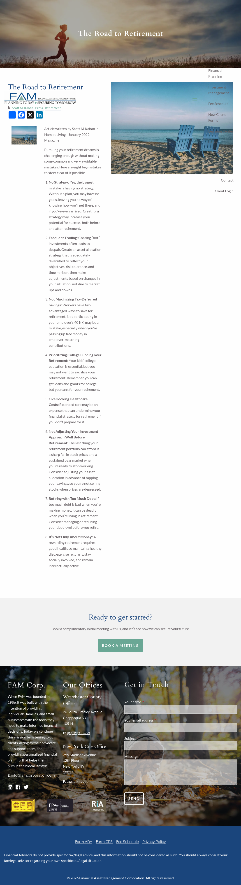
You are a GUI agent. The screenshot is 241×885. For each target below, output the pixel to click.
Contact (227, 180)
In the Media (218, 169)
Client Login (224, 191)
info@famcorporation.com (33, 775)
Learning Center (220, 131)
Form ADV (83, 842)
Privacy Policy (154, 842)
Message (147, 756)
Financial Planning (215, 73)
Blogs (212, 142)
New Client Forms (217, 117)
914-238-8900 (78, 733)
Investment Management (218, 90)
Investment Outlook (217, 156)
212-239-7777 (78, 781)
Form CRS (104, 842)
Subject (146, 738)
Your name (149, 702)
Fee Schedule (218, 103)
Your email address (155, 720)
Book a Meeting (120, 645)
